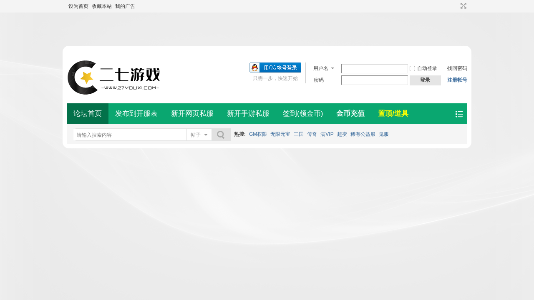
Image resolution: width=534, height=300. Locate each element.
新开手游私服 (248, 114)
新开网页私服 (192, 114)
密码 (319, 80)
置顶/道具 (393, 114)
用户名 (320, 68)
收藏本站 (102, 6)
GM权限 (258, 134)
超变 (342, 134)
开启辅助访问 (455, 6)
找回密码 (457, 68)
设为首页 (78, 6)
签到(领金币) (303, 114)
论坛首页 (87, 114)
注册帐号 (457, 80)
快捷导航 (459, 114)
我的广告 (125, 6)
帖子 (196, 135)
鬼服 (384, 134)
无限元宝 (280, 134)
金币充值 (350, 114)
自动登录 (423, 68)
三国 (299, 134)
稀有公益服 (362, 134)
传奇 (312, 134)
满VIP (326, 134)
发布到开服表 (136, 114)
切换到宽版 (462, 6)
